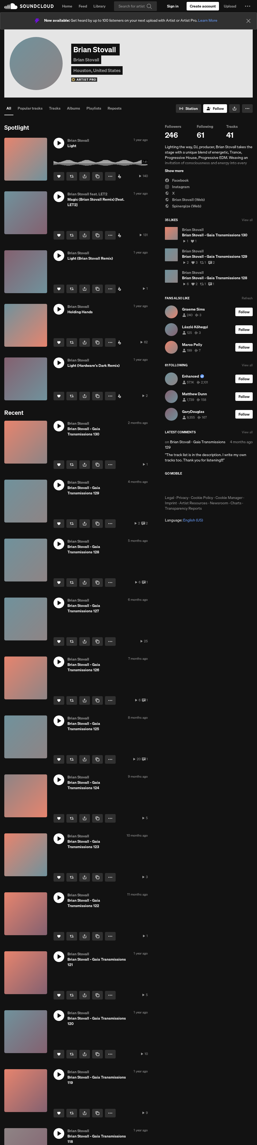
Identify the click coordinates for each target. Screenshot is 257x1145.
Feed (83, 6)
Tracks (55, 108)
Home (67, 6)
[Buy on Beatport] (119, 176)
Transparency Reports (183, 508)
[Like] (59, 176)
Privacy (182, 498)
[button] (248, 6)
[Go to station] (188, 108)
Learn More (207, 20)
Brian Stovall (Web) (185, 200)
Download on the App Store (181, 485)
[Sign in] (173, 6)
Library (99, 6)
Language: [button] (184, 520)
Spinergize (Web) (183, 206)
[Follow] (215, 108)
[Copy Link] (97, 176)
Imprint (171, 503)
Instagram (177, 187)
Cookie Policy (202, 498)
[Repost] (71, 176)
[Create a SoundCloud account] (203, 6)
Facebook (177, 180)
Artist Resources (193, 503)
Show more (174, 170)
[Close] (248, 21)
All (8, 108)
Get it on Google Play (217, 485)
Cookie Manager (229, 498)
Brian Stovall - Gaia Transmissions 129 (195, 444)
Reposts (115, 108)
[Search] (135, 6)
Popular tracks (30, 108)
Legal (169, 498)
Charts (235, 503)
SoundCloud (29, 6)
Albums (73, 108)
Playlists (93, 108)
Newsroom (219, 503)
